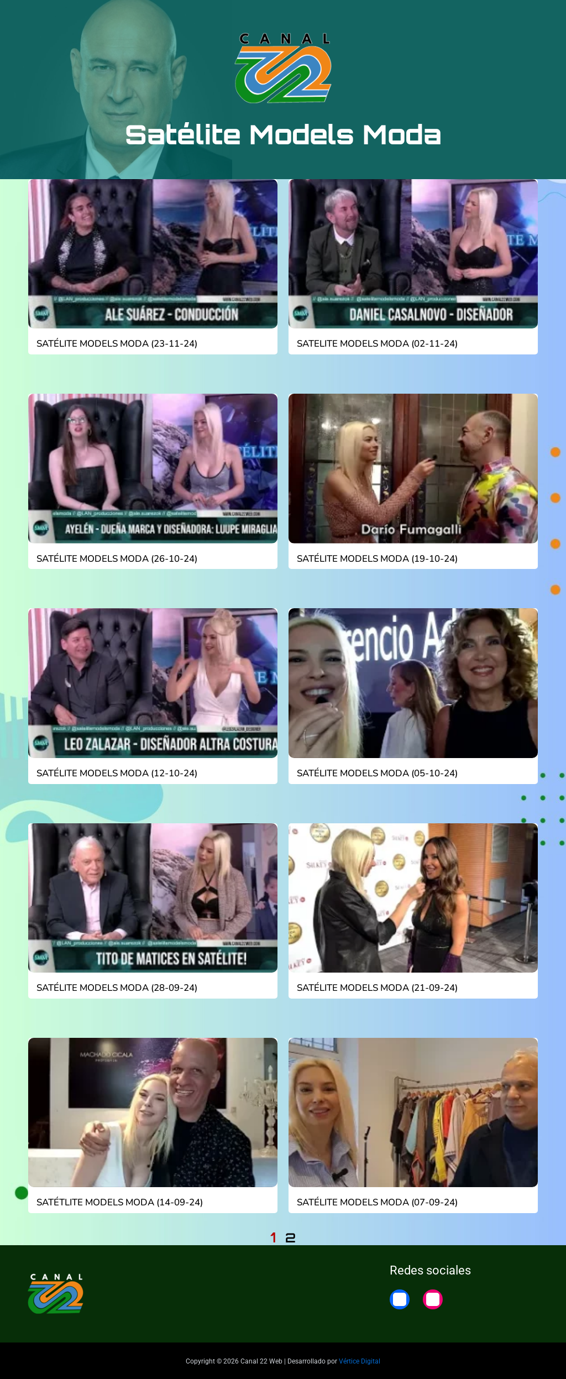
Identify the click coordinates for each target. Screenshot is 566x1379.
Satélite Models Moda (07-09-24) (375, 1201)
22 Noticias (483, 18)
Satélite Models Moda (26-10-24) (114, 558)
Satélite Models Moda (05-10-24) (375, 772)
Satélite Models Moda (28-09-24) (114, 987)
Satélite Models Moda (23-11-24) (114, 344)
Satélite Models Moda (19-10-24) (375, 558)
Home (534, 18)
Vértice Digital (359, 1359)
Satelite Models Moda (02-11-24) (375, 344)
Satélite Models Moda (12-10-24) (114, 772)
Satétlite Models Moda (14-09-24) (117, 1201)
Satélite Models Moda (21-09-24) (375, 987)
